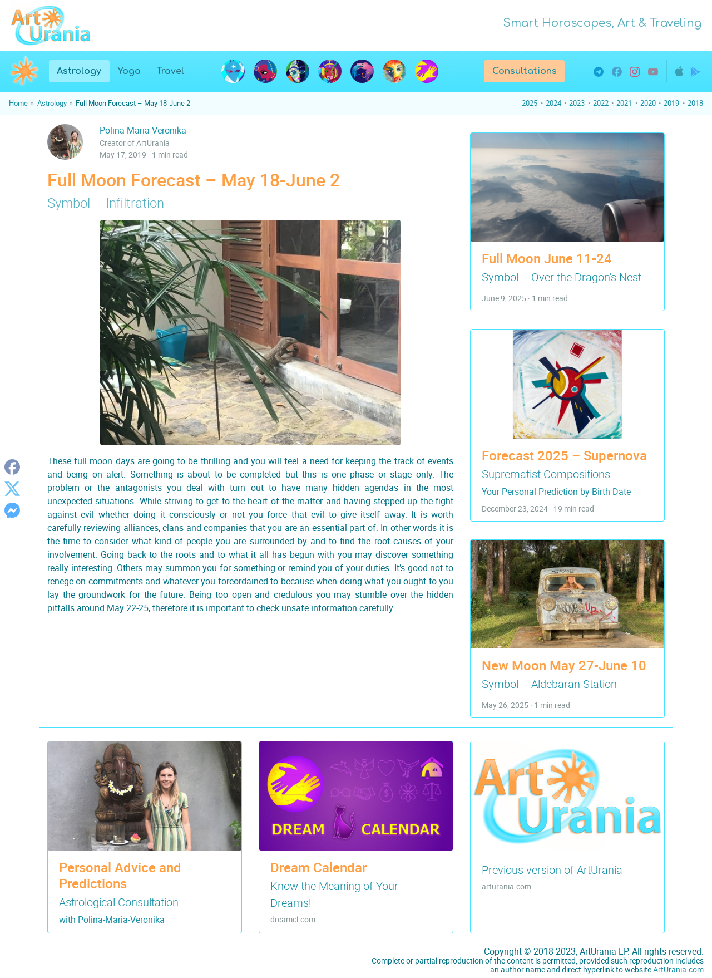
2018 (695, 103)
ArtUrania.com (678, 969)
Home (18, 103)
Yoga (129, 71)
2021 (624, 103)
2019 (671, 103)
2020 (648, 103)
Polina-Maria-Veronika (143, 130)
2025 (529, 103)
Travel (170, 71)
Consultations (524, 71)
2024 (553, 103)
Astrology (83, 70)
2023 (577, 103)
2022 (601, 103)
